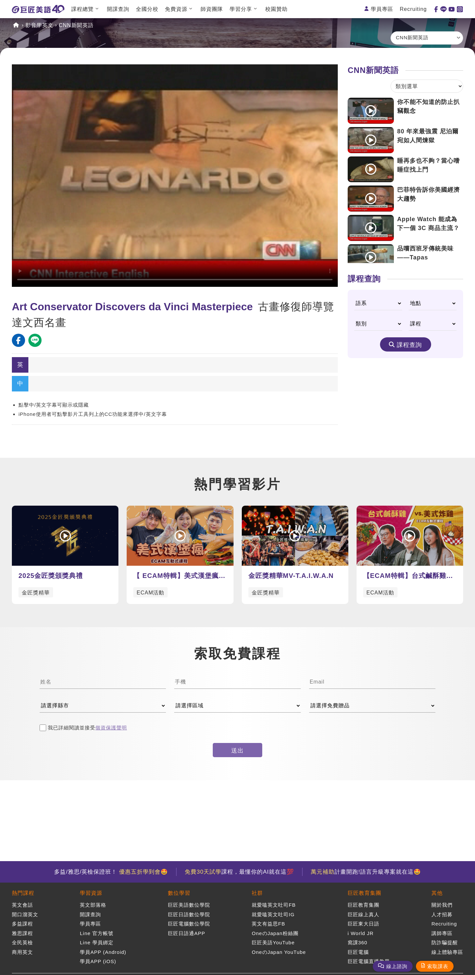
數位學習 (179, 893)
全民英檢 (22, 942)
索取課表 (437, 966)
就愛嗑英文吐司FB (274, 905)
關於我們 (442, 905)
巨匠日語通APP (186, 933)
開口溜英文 (25, 914)
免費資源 (176, 9)
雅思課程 (22, 933)
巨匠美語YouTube (273, 942)
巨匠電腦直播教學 (369, 961)
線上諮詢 (396, 966)
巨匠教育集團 (364, 893)
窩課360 (357, 942)
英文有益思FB (268, 923)
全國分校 (147, 9)
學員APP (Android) (103, 952)
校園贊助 (276, 9)
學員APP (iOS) (98, 961)
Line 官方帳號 (96, 933)
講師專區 (442, 933)
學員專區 (382, 9)
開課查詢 (118, 9)
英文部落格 (93, 905)
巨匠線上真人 (363, 914)
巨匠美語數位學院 (189, 905)
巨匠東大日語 (363, 923)
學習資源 (91, 893)
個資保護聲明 (111, 727)
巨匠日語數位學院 (189, 914)
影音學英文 (39, 25)
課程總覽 (82, 9)
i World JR (361, 933)
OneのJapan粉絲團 (275, 933)
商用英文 (22, 952)
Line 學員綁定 (96, 942)
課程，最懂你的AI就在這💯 (239, 872)
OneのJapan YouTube (279, 952)
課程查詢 (409, 345)
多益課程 (22, 923)
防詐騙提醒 (444, 942)
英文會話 (22, 905)
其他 (437, 893)
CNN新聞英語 (76, 25)
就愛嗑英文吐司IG (273, 914)
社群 (257, 893)
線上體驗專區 (447, 952)
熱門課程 (23, 893)
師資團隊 (212, 9)
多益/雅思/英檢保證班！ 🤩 (111, 872)
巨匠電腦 (358, 952)
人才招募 (442, 914)
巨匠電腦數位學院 (189, 923)
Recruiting (413, 9)
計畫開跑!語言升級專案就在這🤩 (366, 872)
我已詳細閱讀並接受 (83, 728)
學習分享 (241, 9)
